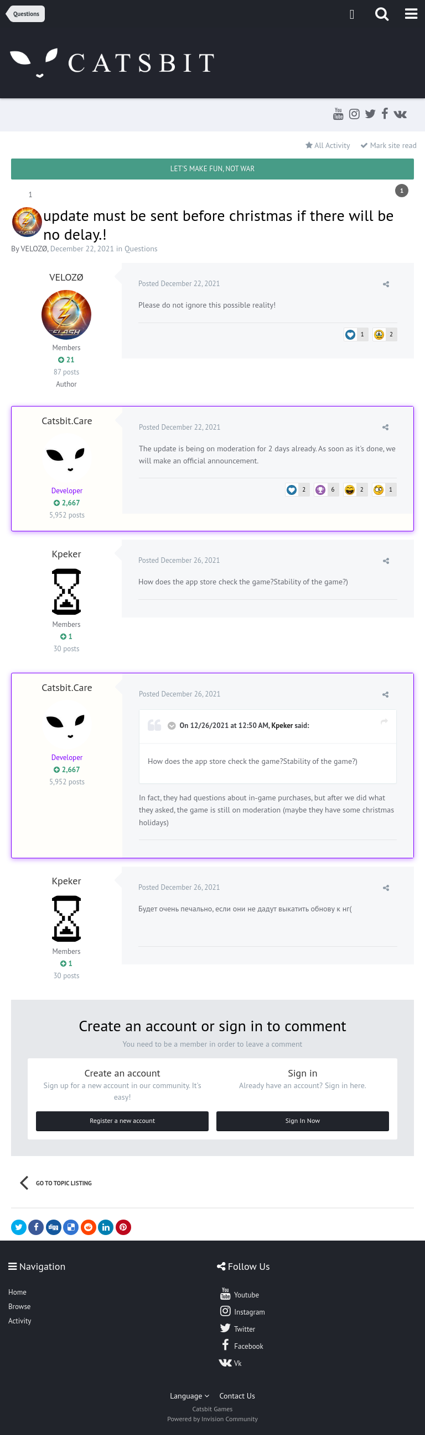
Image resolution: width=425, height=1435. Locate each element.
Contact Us (237, 1396)
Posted (179, 283)
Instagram (242, 1311)
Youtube (239, 1294)
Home (17, 1292)
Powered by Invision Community (212, 1419)
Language (189, 1396)
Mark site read (388, 145)
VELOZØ (34, 249)
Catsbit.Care (67, 420)
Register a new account (122, 1120)
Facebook (241, 1345)
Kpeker (66, 553)
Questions (141, 249)
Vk (230, 1362)
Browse (19, 1306)
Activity (19, 1321)
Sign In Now (303, 1120)
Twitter (237, 1328)
